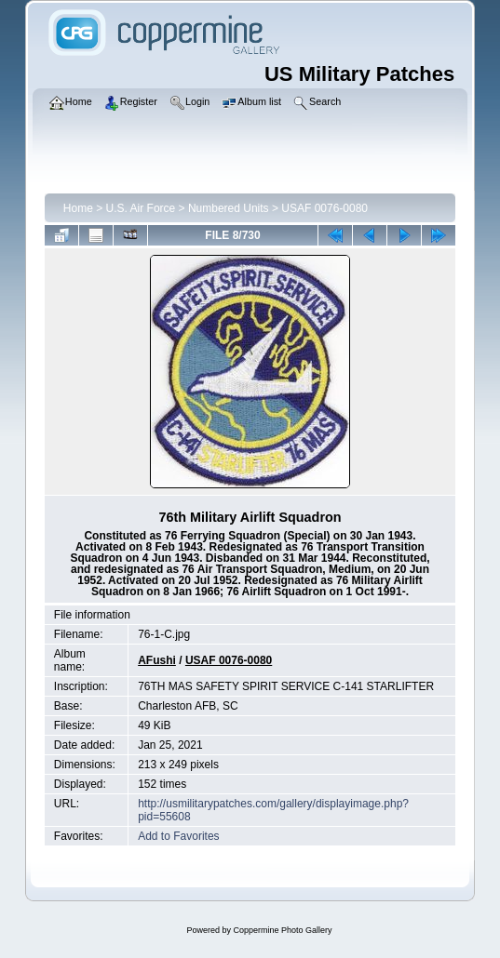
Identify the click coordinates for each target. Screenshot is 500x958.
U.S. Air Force (141, 208)
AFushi (157, 660)
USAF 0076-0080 (324, 208)
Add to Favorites (178, 836)
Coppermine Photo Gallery (282, 930)
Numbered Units (228, 208)
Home (78, 208)
